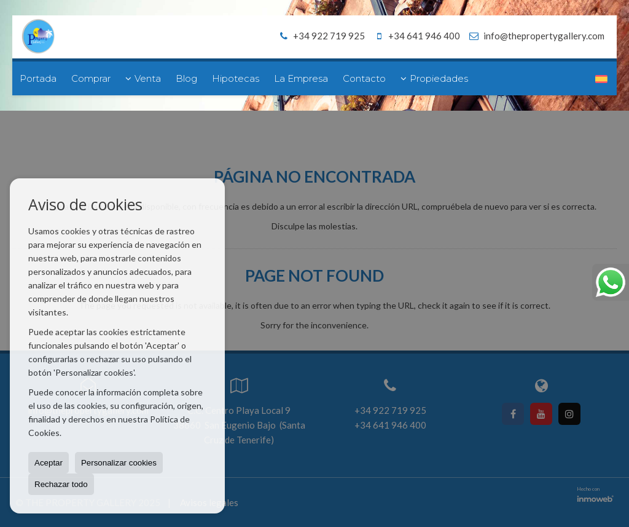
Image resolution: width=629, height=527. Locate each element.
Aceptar (48, 462)
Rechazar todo (61, 484)
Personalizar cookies (119, 462)
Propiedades (434, 78)
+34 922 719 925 (320, 35)
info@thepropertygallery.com (543, 35)
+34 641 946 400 (415, 35)
